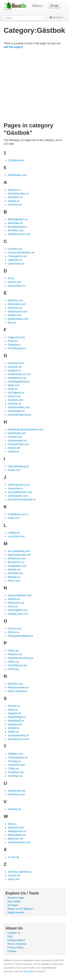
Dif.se (11, 278)
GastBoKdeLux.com (19, 374)
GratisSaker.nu (16, 411)
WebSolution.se (17, 834)
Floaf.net (13, 340)
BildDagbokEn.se (17, 219)
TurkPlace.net (16, 772)
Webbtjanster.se (17, 831)
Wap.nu (12, 823)
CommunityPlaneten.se (21, 252)
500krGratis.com (17, 175)
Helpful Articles (15, 912)
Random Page (15, 897)
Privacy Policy (15, 947)
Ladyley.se (14, 532)
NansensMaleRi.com (19, 595)
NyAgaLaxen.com (18, 613)
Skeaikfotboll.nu (17, 716)
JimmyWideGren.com (20, 492)
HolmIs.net (14, 447)
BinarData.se (15, 223)
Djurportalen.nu (16, 285)
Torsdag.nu (14, 761)
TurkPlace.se (15, 775)
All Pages (12, 905)
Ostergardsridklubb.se (20, 635)
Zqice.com (14, 879)
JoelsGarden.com (18, 495)
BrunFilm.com (16, 230)
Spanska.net (15, 724)
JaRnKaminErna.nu (19, 484)
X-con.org (13, 857)
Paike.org (13, 650)
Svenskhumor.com (18, 739)
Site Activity (14, 901)
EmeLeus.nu (15, 307)
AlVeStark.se (15, 197)
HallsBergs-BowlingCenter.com (25, 429)
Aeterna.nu (14, 189)
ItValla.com (14, 470)
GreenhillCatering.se (19, 414)
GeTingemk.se (16, 392)
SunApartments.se (18, 735)
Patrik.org (13, 661)
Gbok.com (14, 385)
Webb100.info (16, 827)
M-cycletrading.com (19, 551)
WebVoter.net (15, 838)
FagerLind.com (16, 337)
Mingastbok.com (17, 565)
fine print (28, 971)
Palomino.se (15, 654)
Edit (54, 5)
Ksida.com (14, 517)
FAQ (10, 936)
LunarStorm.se (16, 536)
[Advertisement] (34, 85)
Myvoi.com (14, 580)
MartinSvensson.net (19, 554)
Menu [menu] (37, 6)
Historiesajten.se (17, 440)
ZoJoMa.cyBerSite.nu (20, 871)
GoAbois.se (14, 403)
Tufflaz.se (13, 768)
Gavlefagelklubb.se (19, 381)
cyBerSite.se (15, 259)
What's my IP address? (20, 908)
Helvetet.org (15, 436)
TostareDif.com (16, 764)
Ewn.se (12, 322)
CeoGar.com (15, 248)
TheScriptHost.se (17, 757)
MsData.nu (14, 576)
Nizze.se (13, 606)
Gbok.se (12, 388)
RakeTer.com (15, 683)
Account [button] (57, 17)
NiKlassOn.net (16, 602)
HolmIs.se (13, 451)
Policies (11, 951)
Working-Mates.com (19, 842)
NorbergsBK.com (17, 610)
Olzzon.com (14, 628)
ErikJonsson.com (17, 311)
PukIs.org (13, 669)
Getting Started (16, 940)
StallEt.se (13, 731)
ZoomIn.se (14, 875)
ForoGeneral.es (17, 348)
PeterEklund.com (17, 665)
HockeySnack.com (18, 444)
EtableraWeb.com (18, 318)
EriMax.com (14, 315)
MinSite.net (14, 569)
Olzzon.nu (13, 632)
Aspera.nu (14, 200)
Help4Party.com (17, 433)
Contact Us (13, 932)
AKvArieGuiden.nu (18, 193)
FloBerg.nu (14, 344)
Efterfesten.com (17, 304)
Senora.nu (14, 705)
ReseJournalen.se (18, 687)
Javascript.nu (15, 488)
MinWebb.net (15, 573)
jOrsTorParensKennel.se (22, 499)
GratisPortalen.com (19, 407)
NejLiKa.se (14, 599)
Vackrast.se (14, 809)
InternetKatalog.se (18, 466)
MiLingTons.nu (16, 562)
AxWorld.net (15, 204)
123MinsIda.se (16, 160)
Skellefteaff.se (16, 720)
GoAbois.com (15, 399)
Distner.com (14, 282)
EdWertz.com (15, 300)
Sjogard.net (14, 713)
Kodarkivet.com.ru (18, 514)
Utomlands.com (17, 790)
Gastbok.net (15, 366)
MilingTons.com (16, 558)
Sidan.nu (13, 709)
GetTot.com (14, 396)
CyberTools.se (16, 263)
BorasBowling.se (17, 226)
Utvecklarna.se (16, 794)
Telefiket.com (15, 753)
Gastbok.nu (14, 370)
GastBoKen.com (17, 377)
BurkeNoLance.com (19, 234)
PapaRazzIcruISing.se (20, 657)
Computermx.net (17, 256)
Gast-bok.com (16, 363)
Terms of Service (16, 943)
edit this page (12, 47)
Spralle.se (13, 728)
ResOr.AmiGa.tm (17, 691)
